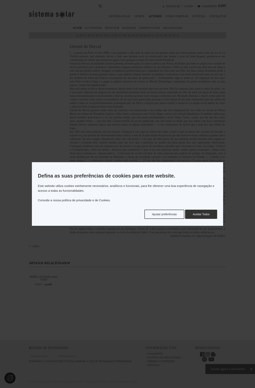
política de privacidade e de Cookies (86, 200)
